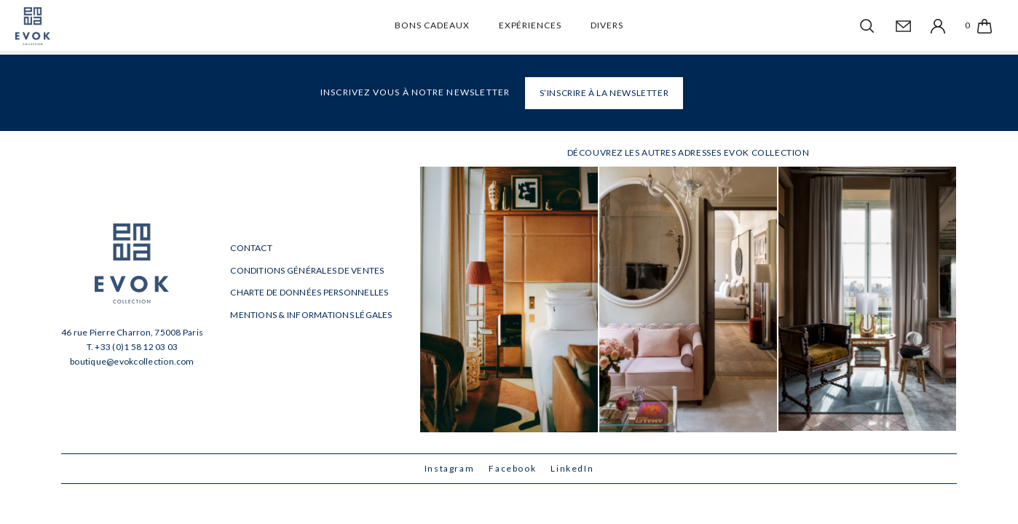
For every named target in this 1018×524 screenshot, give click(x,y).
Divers (607, 25)
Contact (251, 247)
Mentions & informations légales (311, 314)
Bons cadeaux (432, 25)
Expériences (530, 25)
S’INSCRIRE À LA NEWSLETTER (604, 92)
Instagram (450, 468)
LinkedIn (572, 468)
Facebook (512, 468)
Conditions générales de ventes (307, 270)
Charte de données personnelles (309, 292)
